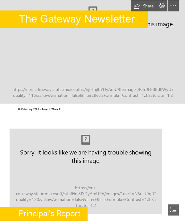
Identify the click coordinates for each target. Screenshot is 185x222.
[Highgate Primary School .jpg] (92, 52)
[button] (143, 5)
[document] (92, 111)
